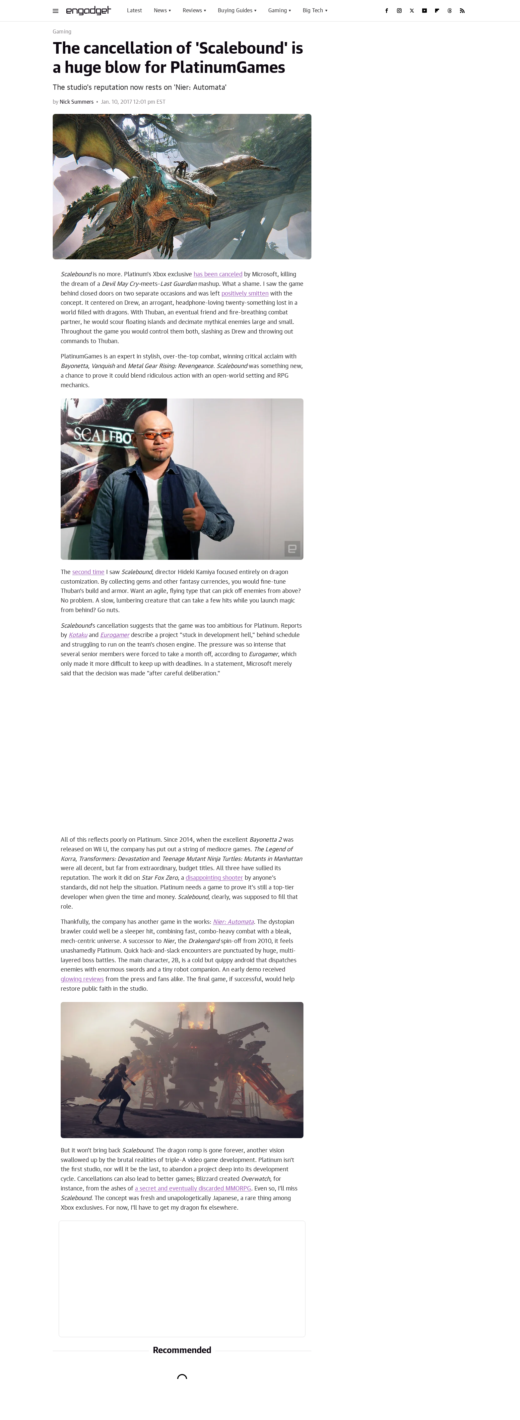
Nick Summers (77, 102)
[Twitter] (412, 11)
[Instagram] (399, 11)
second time (88, 572)
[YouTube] (424, 11)
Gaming (277, 10)
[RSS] (462, 11)
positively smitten (245, 294)
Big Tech (313, 10)
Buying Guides (235, 10)
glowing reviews (82, 979)
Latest (134, 10)
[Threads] (450, 11)
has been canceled (218, 275)
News (160, 10)
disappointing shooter (214, 878)
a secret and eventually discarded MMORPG (193, 1189)
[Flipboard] (437, 11)
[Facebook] (387, 11)
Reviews (192, 10)
